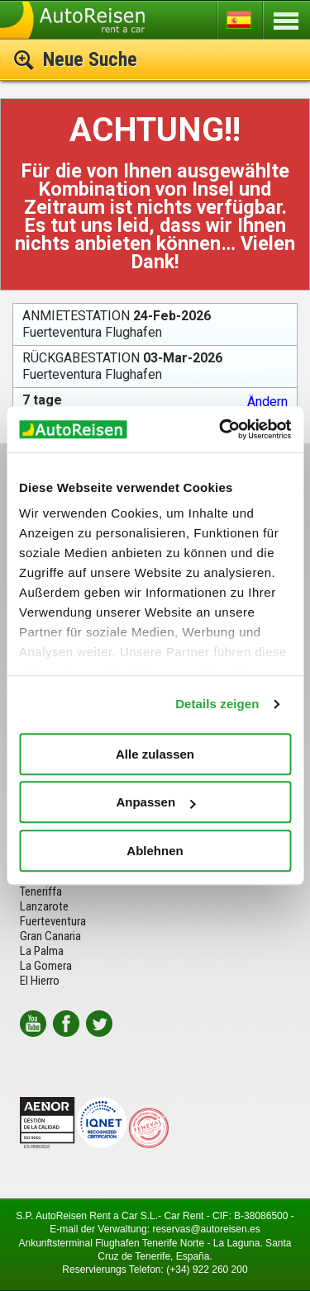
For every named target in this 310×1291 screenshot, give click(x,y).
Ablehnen (154, 851)
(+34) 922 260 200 (206, 1269)
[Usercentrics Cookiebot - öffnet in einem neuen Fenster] (220, 429)
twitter (99, 1023)
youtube (33, 1023)
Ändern (267, 402)
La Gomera (46, 965)
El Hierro (40, 980)
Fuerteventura (53, 921)
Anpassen (155, 802)
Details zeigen (217, 704)
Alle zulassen (155, 754)
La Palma (42, 950)
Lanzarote (44, 906)
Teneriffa (41, 891)
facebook (66, 1023)
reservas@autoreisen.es (206, 1229)
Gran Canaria (50, 936)
